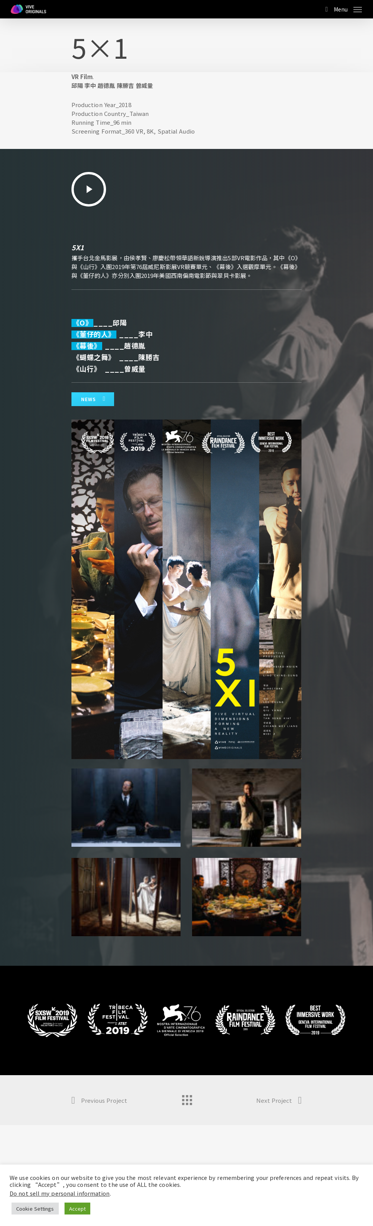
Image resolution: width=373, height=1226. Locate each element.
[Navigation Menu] (348, 8)
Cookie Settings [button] (35, 1208)
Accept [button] (77, 1208)
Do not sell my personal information (60, 1193)
